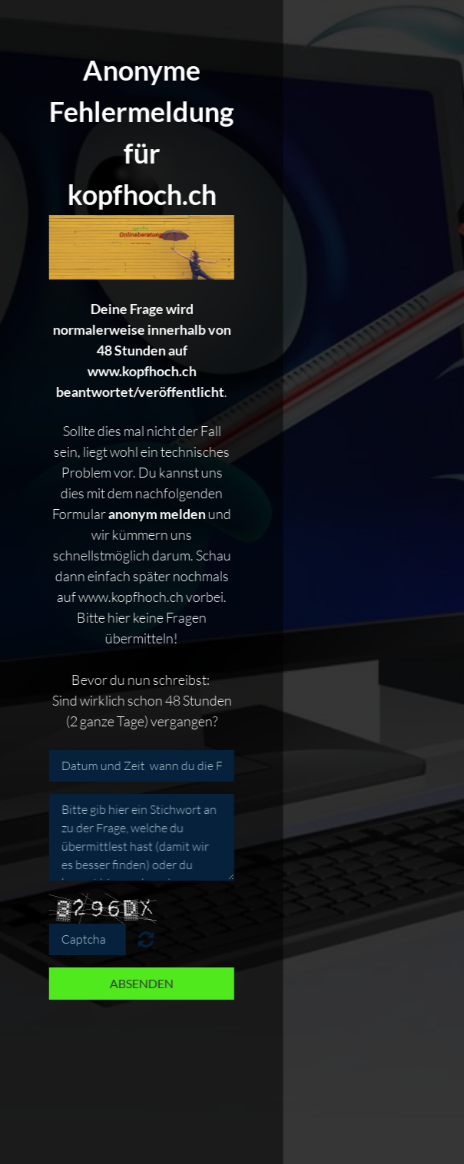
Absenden (139, 983)
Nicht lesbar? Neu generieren (144, 939)
